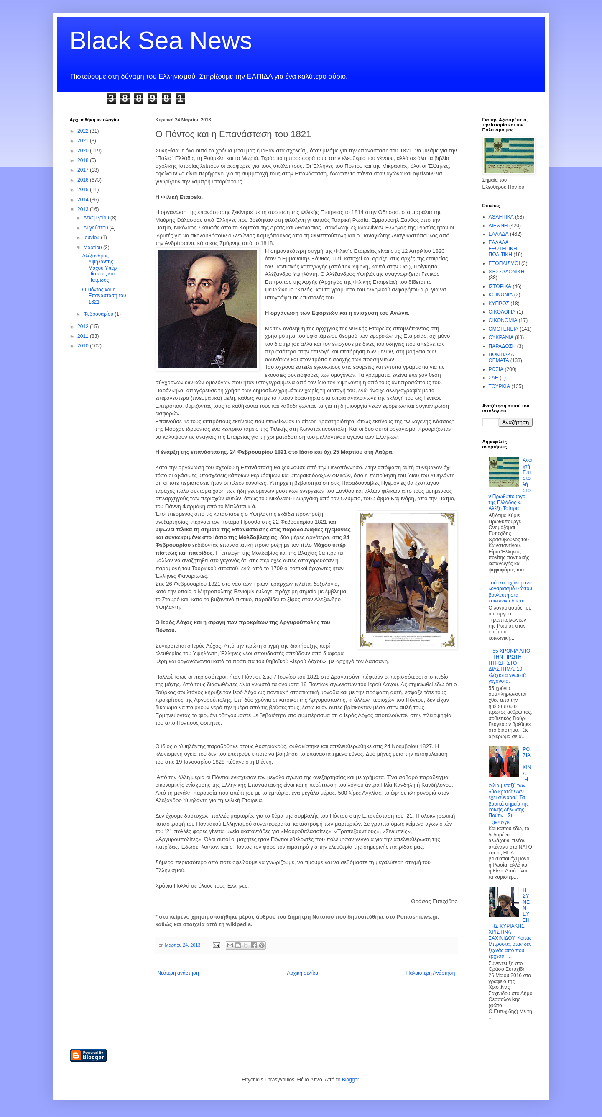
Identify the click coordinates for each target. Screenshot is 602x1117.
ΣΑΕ (493, 378)
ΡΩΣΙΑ (496, 369)
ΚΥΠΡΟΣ (499, 303)
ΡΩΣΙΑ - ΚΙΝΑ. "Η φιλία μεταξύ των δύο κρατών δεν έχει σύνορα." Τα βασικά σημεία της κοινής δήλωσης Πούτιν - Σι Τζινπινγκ (510, 785)
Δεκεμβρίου (96, 218)
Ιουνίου (92, 237)
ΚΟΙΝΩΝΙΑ (501, 295)
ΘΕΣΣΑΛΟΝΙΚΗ (507, 272)
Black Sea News (161, 40)
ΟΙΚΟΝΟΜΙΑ (503, 320)
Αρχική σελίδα (302, 973)
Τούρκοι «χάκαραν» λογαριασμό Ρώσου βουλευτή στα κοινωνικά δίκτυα (510, 592)
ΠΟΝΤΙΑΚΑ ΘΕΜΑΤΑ (501, 357)
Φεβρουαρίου (99, 314)
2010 (83, 346)
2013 (83, 209)
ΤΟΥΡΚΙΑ (499, 386)
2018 (83, 160)
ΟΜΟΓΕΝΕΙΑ (503, 329)
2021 (83, 141)
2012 (83, 326)
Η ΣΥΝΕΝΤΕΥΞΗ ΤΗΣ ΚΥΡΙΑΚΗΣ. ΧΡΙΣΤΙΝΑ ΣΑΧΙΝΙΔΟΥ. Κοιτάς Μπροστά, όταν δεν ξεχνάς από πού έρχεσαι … (510, 923)
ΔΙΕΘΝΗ (498, 226)
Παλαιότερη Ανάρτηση (430, 973)
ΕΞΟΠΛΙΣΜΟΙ (504, 263)
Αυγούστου (96, 228)
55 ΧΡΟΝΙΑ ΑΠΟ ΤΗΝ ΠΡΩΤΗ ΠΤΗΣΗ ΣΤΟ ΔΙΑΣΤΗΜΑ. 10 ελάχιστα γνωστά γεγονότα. (510, 666)
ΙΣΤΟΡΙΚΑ (500, 286)
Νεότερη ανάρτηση (178, 973)
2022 (83, 131)
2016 (83, 180)
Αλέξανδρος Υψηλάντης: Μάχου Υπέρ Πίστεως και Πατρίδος (99, 268)
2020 (83, 151)
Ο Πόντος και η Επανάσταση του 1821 (104, 296)
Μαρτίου (93, 247)
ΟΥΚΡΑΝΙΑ (501, 337)
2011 (83, 336)
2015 (83, 190)
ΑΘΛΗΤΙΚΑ (501, 217)
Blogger (350, 1080)
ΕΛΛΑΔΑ (499, 234)
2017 (83, 170)
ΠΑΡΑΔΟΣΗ (502, 346)
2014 (83, 200)
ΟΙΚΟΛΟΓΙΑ (502, 312)
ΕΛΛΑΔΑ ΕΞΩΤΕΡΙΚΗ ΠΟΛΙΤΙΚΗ (503, 248)
